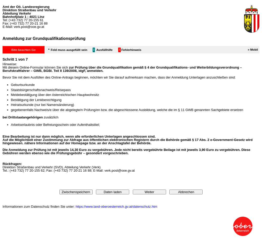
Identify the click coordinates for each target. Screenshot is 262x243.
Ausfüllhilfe (104, 49)
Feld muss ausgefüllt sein (69, 49)
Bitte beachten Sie (23, 49)
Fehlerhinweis (131, 49)
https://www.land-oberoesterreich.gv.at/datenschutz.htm (116, 206)
